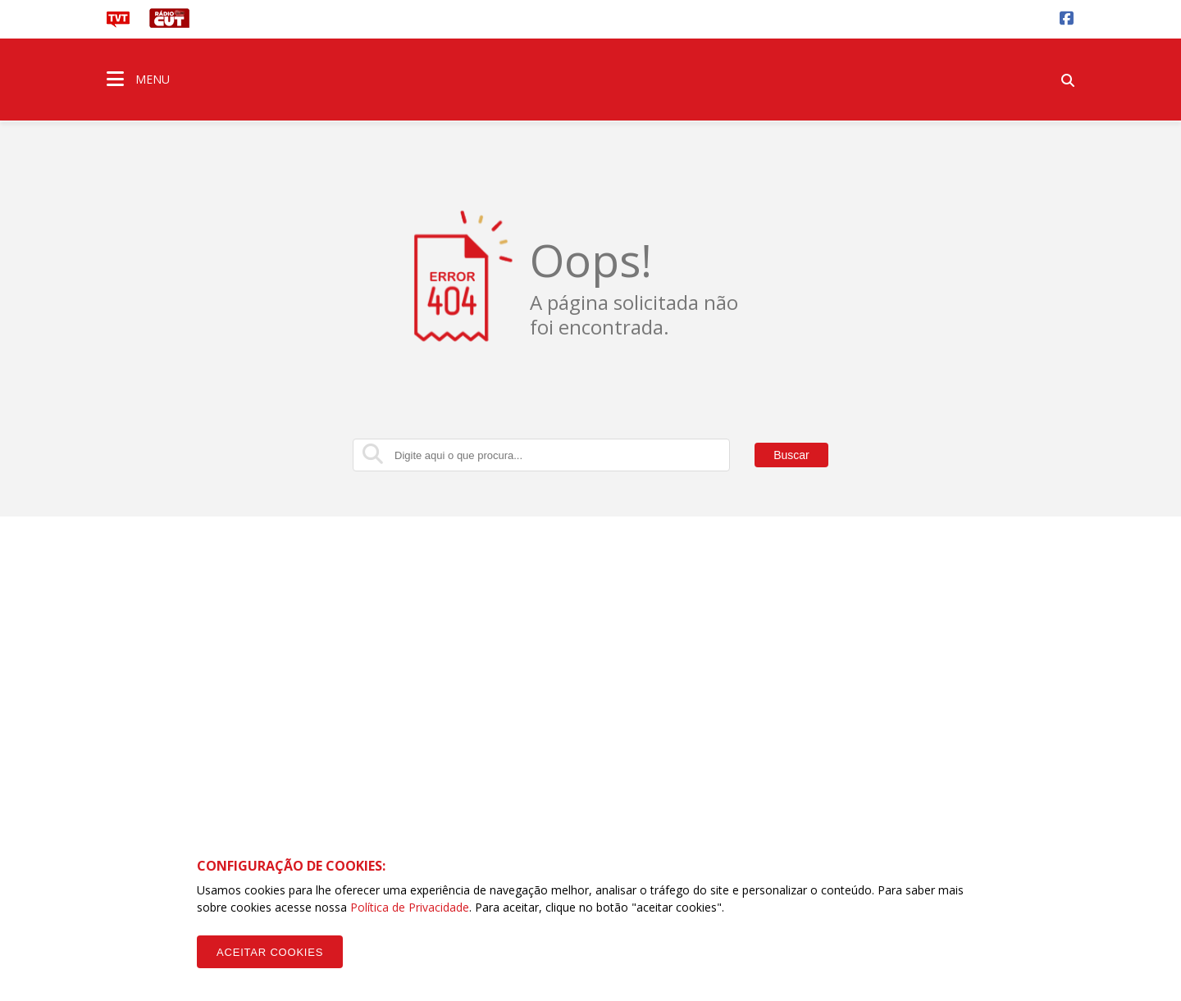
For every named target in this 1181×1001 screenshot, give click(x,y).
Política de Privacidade (409, 907)
